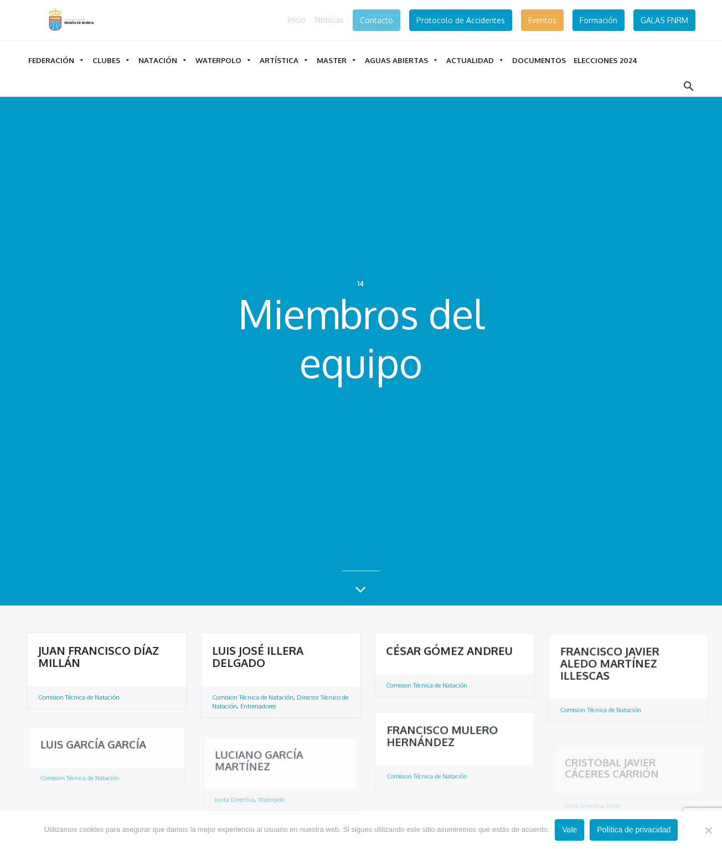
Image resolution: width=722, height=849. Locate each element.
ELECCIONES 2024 (605, 60)
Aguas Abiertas (402, 60)
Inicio (296, 19)
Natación (163, 60)
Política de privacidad (634, 829)
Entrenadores (258, 707)
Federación (56, 60)
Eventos (542, 20)
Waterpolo (223, 60)
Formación (598, 20)
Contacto (376, 20)
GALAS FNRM (664, 20)
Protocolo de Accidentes (460, 20)
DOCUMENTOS (539, 60)
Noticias (329, 19)
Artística (284, 60)
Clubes (111, 60)
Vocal (614, 807)
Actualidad (475, 60)
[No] (708, 830)
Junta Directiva (237, 803)
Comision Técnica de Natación (79, 697)
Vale (569, 829)
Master (337, 60)
